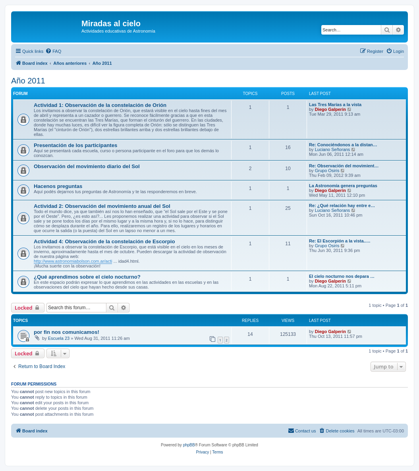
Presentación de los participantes (75, 145)
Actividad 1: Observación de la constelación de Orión (100, 105)
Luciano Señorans (332, 149)
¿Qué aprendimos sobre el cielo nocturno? (87, 277)
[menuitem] (53, 51)
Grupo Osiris (327, 170)
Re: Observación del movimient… (343, 165)
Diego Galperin (330, 109)
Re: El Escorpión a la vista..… (340, 240)
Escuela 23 (59, 338)
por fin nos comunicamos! (66, 332)
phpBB (189, 445)
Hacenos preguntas (58, 186)
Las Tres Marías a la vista (335, 104)
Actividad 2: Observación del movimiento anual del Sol (102, 206)
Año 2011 (28, 80)
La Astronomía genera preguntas (343, 185)
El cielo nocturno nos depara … (342, 276)
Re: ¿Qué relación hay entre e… (342, 205)
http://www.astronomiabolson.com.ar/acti (73, 261)
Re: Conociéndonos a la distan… (343, 144)
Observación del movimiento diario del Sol (87, 166)
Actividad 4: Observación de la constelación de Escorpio (104, 241)
